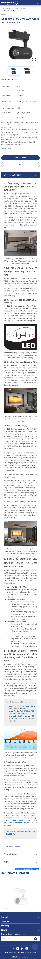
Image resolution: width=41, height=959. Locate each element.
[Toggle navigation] (38, 3)
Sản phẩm (14, 8)
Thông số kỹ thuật (10, 854)
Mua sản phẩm (20, 158)
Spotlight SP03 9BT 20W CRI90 (22, 706)
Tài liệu (6, 862)
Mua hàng (5, 926)
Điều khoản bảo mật (28, 953)
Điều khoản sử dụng (12, 953)
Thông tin (5, 921)
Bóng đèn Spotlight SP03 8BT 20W (22, 711)
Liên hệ (21, 164)
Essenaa (23, 8)
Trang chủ (4, 8)
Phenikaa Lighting (30, 664)
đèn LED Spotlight (11, 455)
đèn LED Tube (11, 834)
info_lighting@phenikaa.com (15, 823)
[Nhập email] (16, 938)
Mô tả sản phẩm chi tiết (13, 175)
